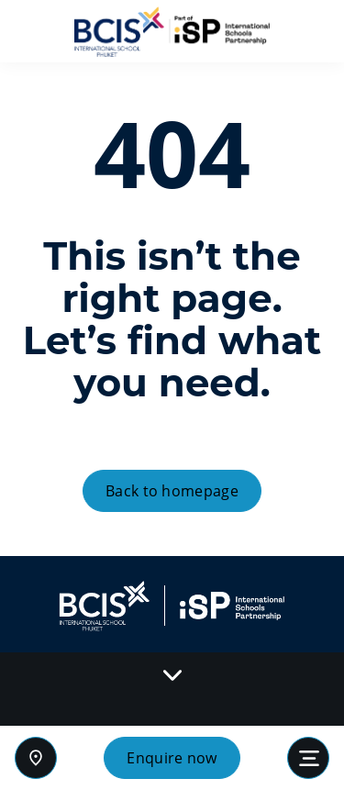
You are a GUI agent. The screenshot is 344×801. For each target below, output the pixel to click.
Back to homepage (172, 491)
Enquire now (172, 758)
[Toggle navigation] (308, 758)
